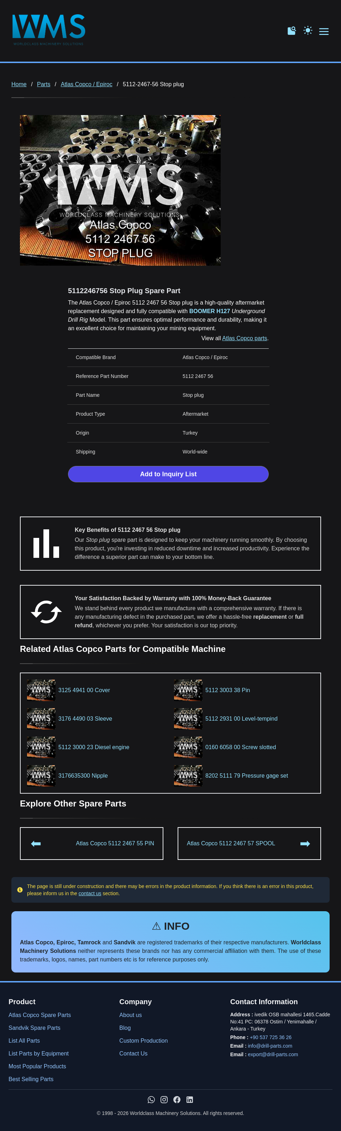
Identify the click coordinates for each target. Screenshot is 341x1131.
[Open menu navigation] (324, 32)
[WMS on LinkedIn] (189, 1099)
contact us (90, 893)
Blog (125, 1028)
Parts (43, 84)
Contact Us (133, 1053)
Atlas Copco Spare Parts (40, 1015)
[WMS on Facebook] (177, 1099)
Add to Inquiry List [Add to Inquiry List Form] (168, 474)
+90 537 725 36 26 (271, 1037)
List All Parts (24, 1041)
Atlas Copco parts (244, 338)
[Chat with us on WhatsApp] (151, 1099)
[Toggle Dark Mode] (308, 29)
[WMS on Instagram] (164, 1099)
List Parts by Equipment (39, 1053)
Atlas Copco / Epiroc (86, 84)
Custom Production (143, 1041)
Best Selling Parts (31, 1079)
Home (19, 84)
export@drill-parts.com (273, 1054)
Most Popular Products (37, 1066)
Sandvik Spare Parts (35, 1028)
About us (130, 1015)
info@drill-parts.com (270, 1046)
